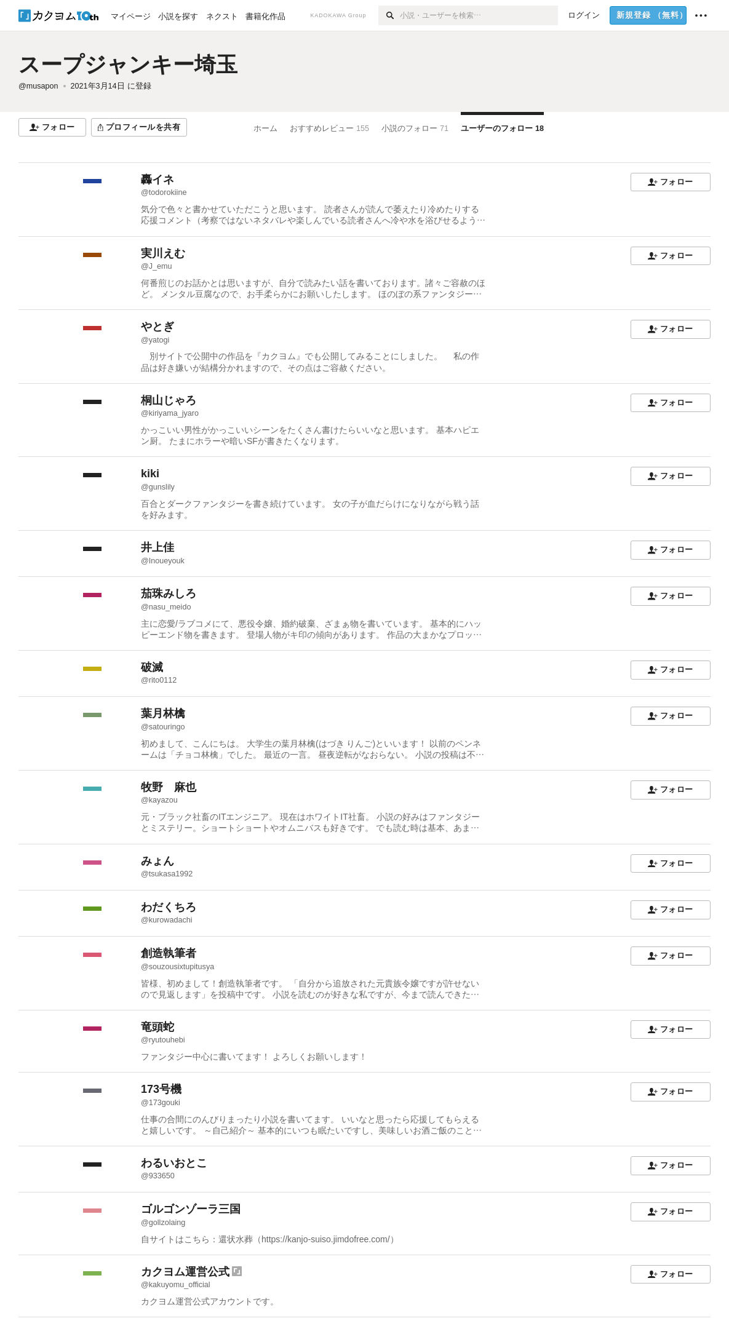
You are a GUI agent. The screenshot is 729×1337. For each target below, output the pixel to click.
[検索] (389, 15)
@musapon (38, 86)
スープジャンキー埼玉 (127, 64)
